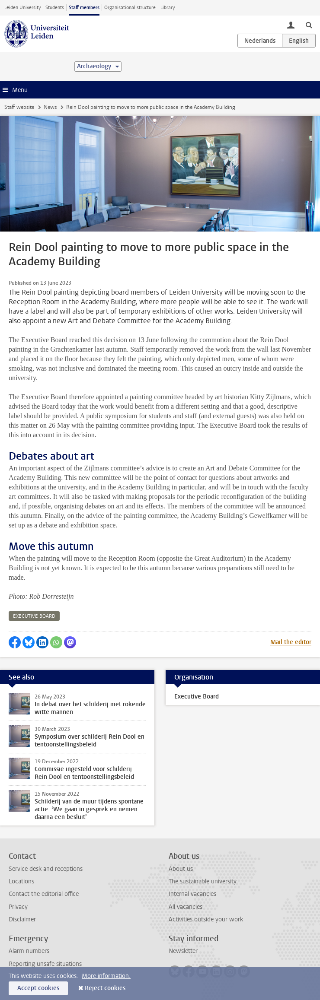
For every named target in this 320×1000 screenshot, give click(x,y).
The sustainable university (203, 881)
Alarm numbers (29, 951)
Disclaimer (22, 919)
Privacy (18, 907)
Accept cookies (38, 988)
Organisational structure (130, 7)
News (50, 107)
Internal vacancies (192, 894)
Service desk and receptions (46, 869)
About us (181, 869)
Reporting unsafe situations (45, 964)
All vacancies (185, 907)
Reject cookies (105, 988)
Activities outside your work (206, 919)
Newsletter (183, 951)
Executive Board (196, 696)
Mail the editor (290, 642)
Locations (21, 881)
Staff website (19, 107)
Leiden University (22, 7)
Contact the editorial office (44, 894)
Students (54, 7)
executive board (34, 616)
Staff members (84, 7)
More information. (106, 976)
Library (167, 7)
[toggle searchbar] (309, 25)
